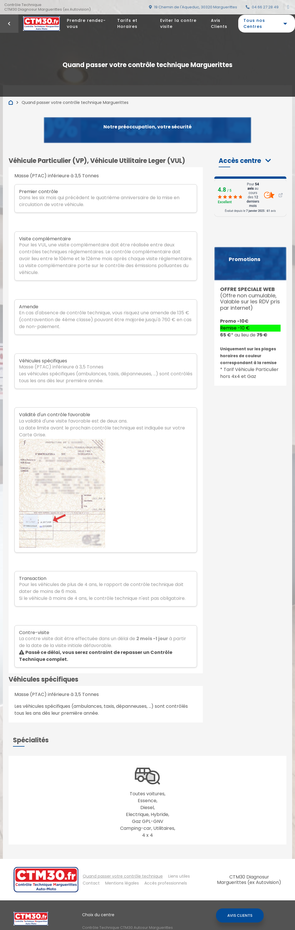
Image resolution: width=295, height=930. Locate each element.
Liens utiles (179, 876)
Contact (91, 883)
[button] (245, 160)
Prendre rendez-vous (86, 23)
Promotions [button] (244, 259)
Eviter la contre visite (178, 23)
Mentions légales (122, 883)
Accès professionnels (165, 883)
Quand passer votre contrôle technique (123, 876)
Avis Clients (219, 23)
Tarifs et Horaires (127, 23)
